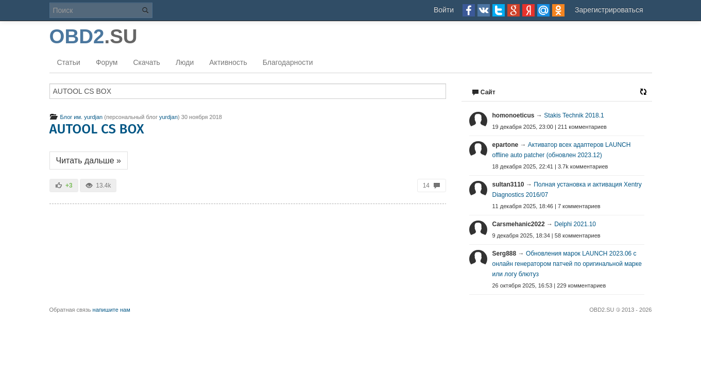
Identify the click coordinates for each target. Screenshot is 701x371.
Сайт (483, 92)
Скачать (146, 62)
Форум (107, 62)
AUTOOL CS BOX (96, 129)
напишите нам (111, 310)
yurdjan (168, 117)
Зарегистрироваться (609, 10)
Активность (228, 62)
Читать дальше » (88, 160)
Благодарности (288, 62)
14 (431, 185)
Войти (444, 10)
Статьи (68, 62)
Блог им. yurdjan (76, 117)
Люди (185, 62)
